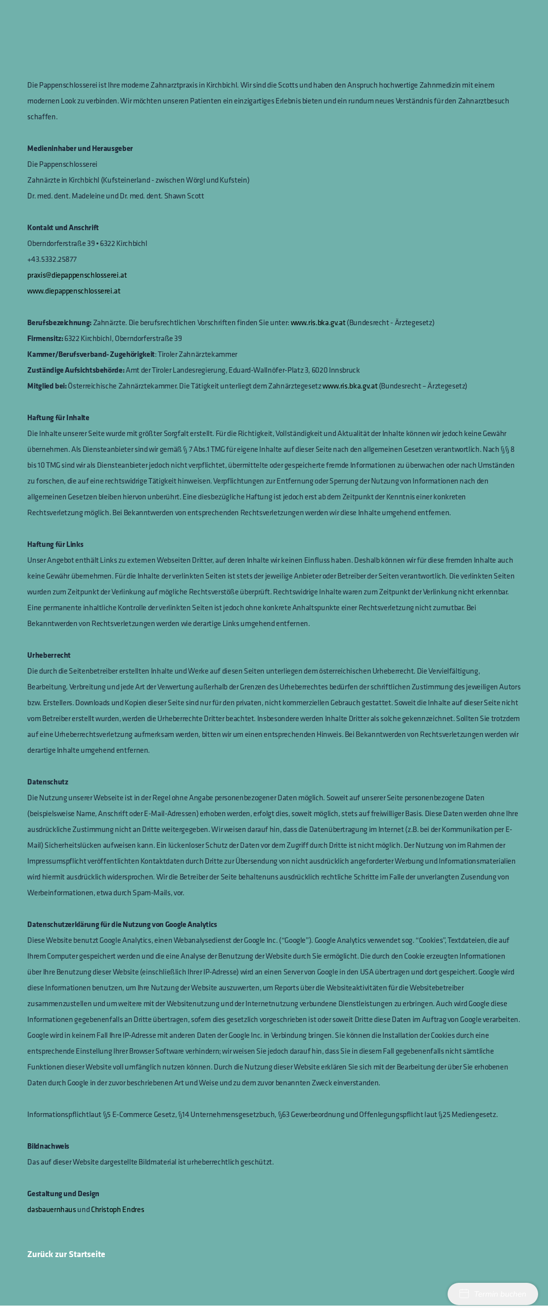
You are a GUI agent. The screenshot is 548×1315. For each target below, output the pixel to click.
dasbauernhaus (51, 1209)
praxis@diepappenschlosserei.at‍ (77, 275)
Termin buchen (492, 1294)
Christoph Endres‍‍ (117, 1209)
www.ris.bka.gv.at (318, 322)
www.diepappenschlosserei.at (73, 290)
